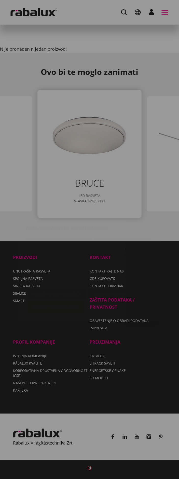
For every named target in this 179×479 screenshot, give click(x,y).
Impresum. (35, 251)
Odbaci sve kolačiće (116, 265)
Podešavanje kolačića (57, 265)
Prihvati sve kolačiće (56, 278)
